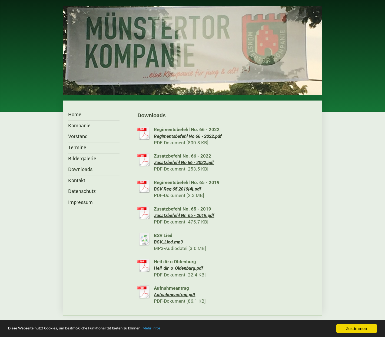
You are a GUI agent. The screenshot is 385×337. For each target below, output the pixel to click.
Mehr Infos (170, 329)
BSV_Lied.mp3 (168, 242)
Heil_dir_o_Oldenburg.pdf (178, 268)
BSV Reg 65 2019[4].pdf (177, 189)
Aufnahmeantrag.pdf (174, 294)
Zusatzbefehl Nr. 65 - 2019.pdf (184, 215)
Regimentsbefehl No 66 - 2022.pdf (188, 136)
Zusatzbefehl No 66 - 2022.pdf (184, 162)
